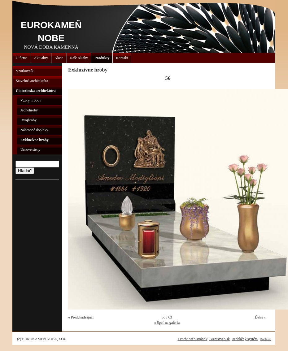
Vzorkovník (24, 71)
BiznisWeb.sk (219, 339)
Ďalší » (260, 317)
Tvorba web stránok (192, 339)
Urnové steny (30, 149)
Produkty (101, 58)
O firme (22, 58)
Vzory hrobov (30, 100)
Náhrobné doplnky (34, 130)
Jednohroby (29, 110)
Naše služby (79, 58)
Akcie (59, 58)
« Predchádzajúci (81, 317)
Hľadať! (25, 170)
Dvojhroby (28, 120)
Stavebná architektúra (32, 81)
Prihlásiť (265, 339)
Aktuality (41, 58)
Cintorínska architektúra (36, 91)
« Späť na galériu (167, 322)
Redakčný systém (245, 339)
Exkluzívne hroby (34, 140)
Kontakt (122, 58)
